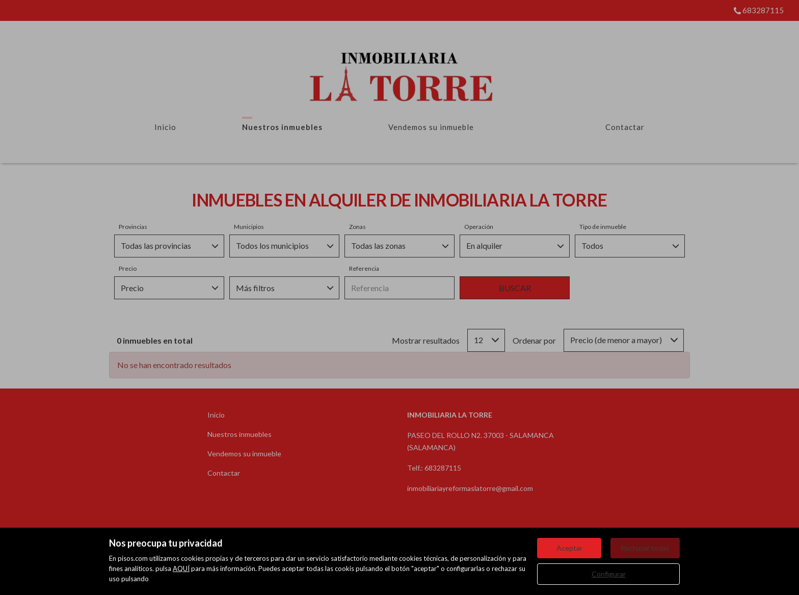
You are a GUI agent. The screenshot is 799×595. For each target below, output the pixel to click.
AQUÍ (181, 568)
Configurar (609, 574)
